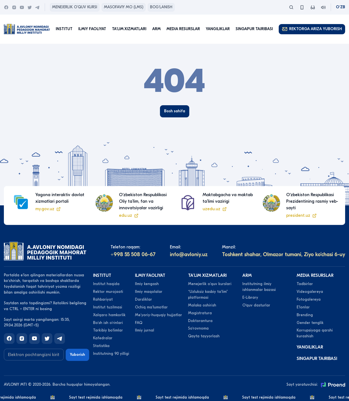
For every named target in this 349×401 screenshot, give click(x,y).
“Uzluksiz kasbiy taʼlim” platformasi (208, 294)
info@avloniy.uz (189, 254)
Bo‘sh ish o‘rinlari (108, 323)
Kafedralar (102, 338)
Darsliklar (143, 299)
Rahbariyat (103, 299)
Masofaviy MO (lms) (123, 7)
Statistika (101, 346)
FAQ (138, 323)
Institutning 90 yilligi (111, 353)
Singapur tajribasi (254, 29)
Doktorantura (200, 321)
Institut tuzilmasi (107, 307)
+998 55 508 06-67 (133, 254)
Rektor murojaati (108, 291)
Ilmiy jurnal (144, 330)
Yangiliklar (218, 29)
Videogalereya (310, 291)
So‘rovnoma (198, 328)
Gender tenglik (310, 323)
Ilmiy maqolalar (148, 291)
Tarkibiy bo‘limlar (108, 330)
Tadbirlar (305, 284)
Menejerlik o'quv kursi (74, 7)
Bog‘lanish (161, 7)
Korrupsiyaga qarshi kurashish (315, 333)
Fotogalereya (309, 299)
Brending (305, 315)
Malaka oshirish (202, 305)
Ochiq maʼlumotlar (151, 307)
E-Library (250, 297)
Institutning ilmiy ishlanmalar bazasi (259, 287)
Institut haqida (106, 284)
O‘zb (340, 7)
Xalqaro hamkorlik (109, 315)
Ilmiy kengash (147, 284)
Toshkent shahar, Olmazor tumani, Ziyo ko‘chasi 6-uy (283, 254)
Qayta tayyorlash (204, 336)
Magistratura (200, 313)
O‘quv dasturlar (256, 305)
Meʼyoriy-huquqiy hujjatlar (158, 315)
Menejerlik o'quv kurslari (209, 284)
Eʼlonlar (303, 307)
